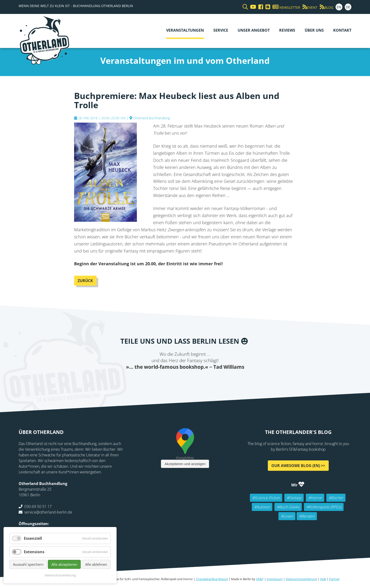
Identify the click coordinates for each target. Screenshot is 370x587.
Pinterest (213, 380)
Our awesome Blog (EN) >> (298, 465)
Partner (334, 579)
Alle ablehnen (96, 564)
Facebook (156, 380)
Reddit (185, 380)
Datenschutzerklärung (301, 579)
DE (348, 7)
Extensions (34, 551)
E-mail (175, 380)
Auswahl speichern (28, 564)
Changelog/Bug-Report (212, 579)
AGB (323, 579)
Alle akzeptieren (64, 564)
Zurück (85, 280)
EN (339, 7)
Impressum (275, 579)
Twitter (166, 380)
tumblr (204, 380)
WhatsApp (194, 380)
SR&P (260, 579)
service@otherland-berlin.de (48, 512)
